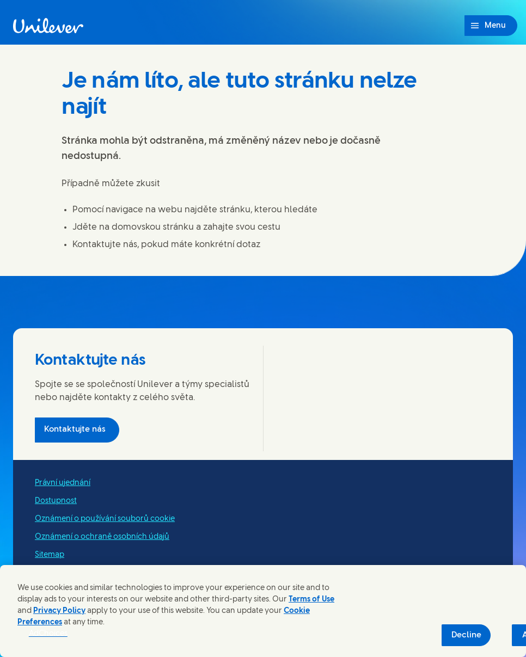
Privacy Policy (59, 611)
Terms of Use (311, 599)
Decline (466, 635)
